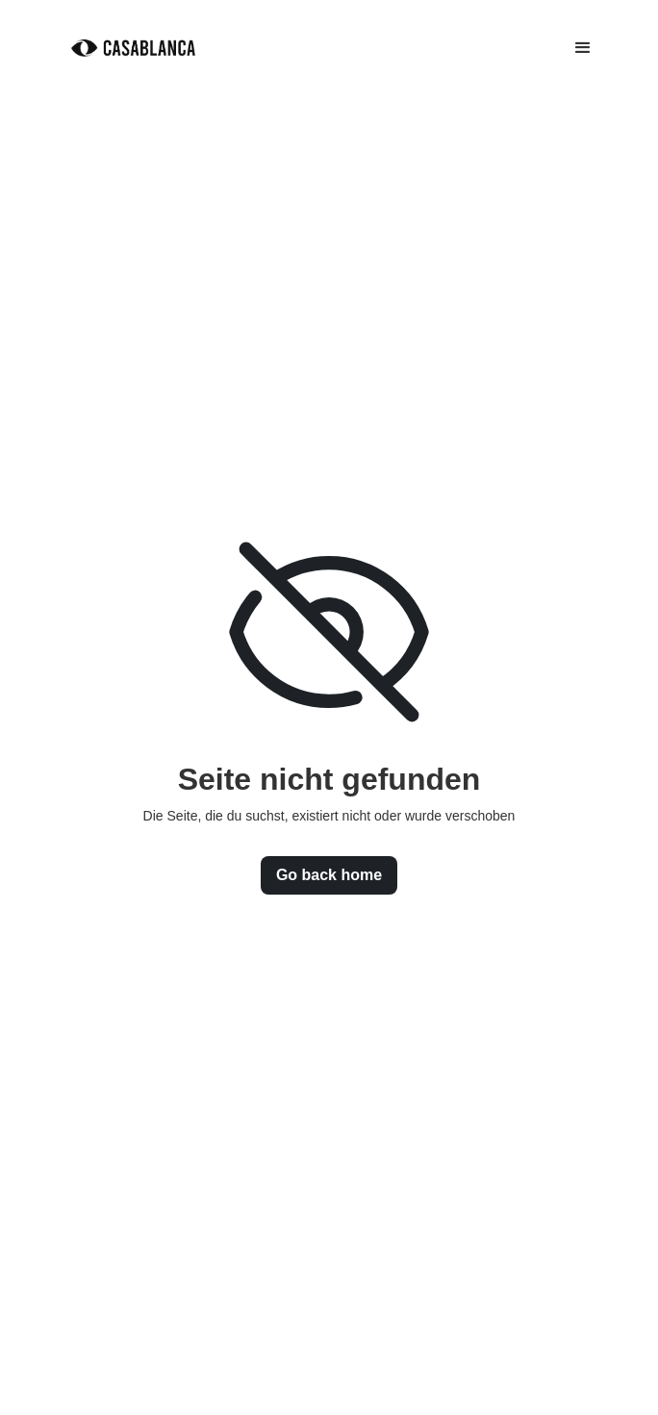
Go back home (329, 875)
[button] (583, 48)
